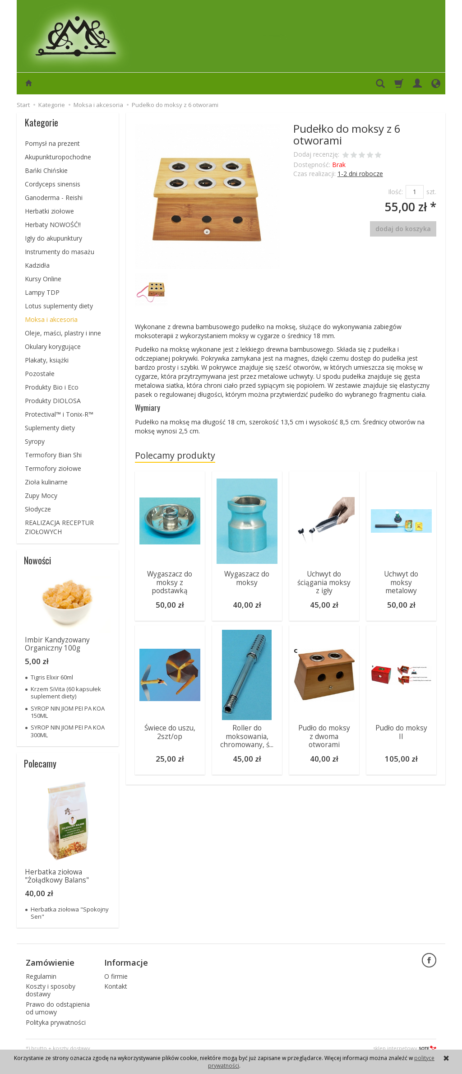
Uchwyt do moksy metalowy (401, 582)
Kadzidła (37, 265)
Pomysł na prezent (52, 143)
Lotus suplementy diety (59, 306)
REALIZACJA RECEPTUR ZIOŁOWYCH (59, 527)
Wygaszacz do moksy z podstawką (169, 582)
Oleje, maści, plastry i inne (63, 333)
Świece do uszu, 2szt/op (169, 730)
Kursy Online (43, 278)
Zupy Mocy (41, 495)
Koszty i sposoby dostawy (50, 990)
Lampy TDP (42, 292)
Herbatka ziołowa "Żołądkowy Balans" (57, 876)
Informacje (126, 962)
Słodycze (38, 509)
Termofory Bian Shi (53, 455)
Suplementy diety (50, 427)
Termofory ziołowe (53, 468)
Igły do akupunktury (53, 238)
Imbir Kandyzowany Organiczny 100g (57, 644)
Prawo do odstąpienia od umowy (58, 1008)
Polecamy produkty (175, 455)
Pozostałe (40, 373)
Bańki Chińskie (46, 170)
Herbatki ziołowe (49, 211)
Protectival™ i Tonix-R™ (59, 414)
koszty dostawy (71, 1048)
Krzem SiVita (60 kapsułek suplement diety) (66, 692)
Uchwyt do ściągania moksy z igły (324, 582)
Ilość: (395, 191)
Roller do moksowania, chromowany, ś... (246, 735)
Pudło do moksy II (401, 730)
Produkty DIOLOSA (53, 400)
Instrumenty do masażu (59, 251)
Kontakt (115, 986)
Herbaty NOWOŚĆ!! (53, 224)
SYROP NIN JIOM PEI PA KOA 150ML (68, 712)
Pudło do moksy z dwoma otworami (324, 735)
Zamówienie (50, 962)
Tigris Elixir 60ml (52, 677)
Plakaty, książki (47, 360)
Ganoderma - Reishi (54, 197)
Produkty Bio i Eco (52, 387)
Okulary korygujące (53, 346)
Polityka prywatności (56, 1022)
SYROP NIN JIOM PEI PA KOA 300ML (68, 731)
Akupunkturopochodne (58, 157)
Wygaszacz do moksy (246, 578)
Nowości (37, 560)
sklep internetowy (404, 1048)
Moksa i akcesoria (51, 319)
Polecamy (40, 763)
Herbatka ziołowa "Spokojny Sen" (70, 913)
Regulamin (41, 976)
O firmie (116, 976)
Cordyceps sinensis (52, 184)
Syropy (35, 441)
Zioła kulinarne (46, 482)
